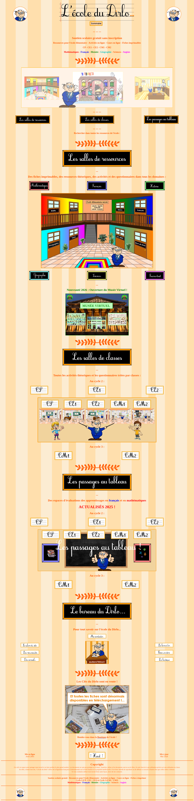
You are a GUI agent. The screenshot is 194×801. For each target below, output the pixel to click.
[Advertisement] (97, 792)
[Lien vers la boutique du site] (97, 733)
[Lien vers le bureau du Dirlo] (20, 21)
